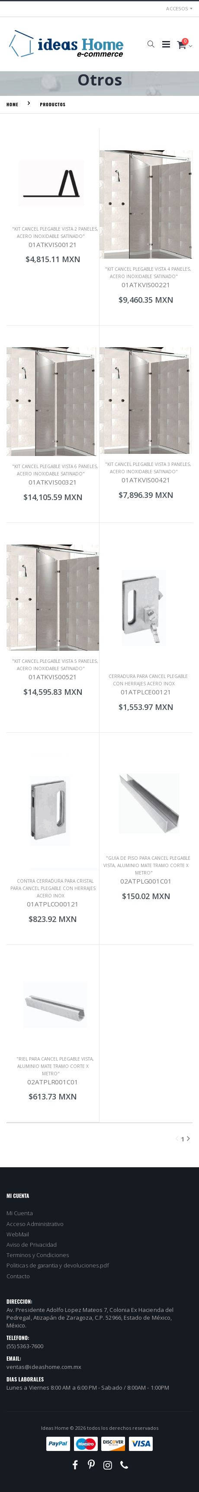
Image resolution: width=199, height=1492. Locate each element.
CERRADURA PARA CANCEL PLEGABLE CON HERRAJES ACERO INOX (148, 680)
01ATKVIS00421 (146, 479)
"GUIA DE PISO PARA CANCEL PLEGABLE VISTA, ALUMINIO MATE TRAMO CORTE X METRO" (146, 865)
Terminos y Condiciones (37, 1255)
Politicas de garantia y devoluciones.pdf (57, 1265)
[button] (150, 44)
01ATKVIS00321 (53, 482)
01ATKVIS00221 (146, 284)
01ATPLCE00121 (146, 691)
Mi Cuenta (19, 1213)
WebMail (17, 1234)
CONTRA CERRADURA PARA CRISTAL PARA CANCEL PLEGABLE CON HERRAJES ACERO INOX (53, 888)
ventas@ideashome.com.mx (44, 1367)
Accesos (177, 8)
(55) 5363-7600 (24, 1346)
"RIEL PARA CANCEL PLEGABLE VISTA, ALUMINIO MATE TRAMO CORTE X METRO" (55, 1066)
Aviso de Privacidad (31, 1244)
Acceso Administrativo (35, 1224)
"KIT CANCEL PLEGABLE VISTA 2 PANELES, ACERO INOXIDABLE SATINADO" (55, 232)
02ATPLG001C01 (145, 881)
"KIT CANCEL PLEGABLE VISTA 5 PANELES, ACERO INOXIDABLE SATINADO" (55, 665)
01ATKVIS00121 (53, 244)
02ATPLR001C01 (52, 1081)
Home (12, 104)
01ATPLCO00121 (52, 904)
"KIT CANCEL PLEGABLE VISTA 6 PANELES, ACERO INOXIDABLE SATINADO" (55, 470)
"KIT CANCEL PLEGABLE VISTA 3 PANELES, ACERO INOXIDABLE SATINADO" (148, 468)
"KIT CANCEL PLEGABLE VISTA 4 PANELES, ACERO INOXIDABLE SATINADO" (148, 272)
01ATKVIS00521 (53, 676)
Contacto (18, 1276)
